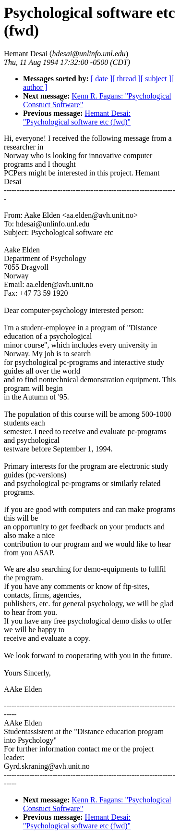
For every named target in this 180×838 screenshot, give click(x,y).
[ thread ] (126, 79)
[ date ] (101, 79)
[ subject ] (156, 79)
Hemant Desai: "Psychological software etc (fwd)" (77, 117)
